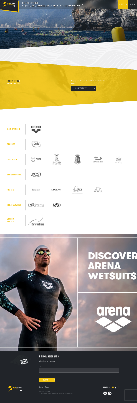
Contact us (47, 387)
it (118, 387)
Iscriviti (122, 4)
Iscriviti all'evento (82, 88)
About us (41, 387)
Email (40, 366)
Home (63, 27)
